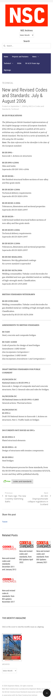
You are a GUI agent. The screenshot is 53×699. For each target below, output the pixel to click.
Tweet (4, 521)
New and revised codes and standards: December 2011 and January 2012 (9, 564)
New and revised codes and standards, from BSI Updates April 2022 (26, 556)
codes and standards (22, 481)
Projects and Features (20, 57)
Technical (7, 63)
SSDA (19, 63)
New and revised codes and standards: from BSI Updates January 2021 (42, 556)
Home (6, 57)
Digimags (7, 70)
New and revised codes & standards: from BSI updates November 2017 (8, 596)
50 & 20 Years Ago (32, 63)
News (34, 57)
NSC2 (31, 106)
